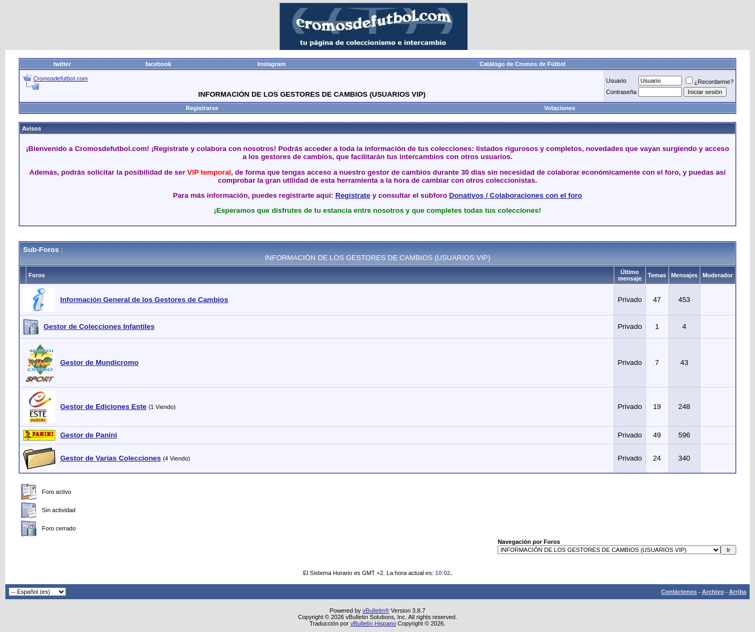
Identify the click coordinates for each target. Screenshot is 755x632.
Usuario (616, 80)
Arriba (737, 591)
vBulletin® (376, 610)
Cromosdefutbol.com (60, 78)
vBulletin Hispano (373, 623)
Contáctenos (679, 591)
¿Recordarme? (710, 81)
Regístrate (352, 195)
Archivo (713, 591)
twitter (62, 64)
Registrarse (202, 108)
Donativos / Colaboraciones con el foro (515, 195)
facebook (158, 64)
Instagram (271, 64)
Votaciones (560, 108)
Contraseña (621, 92)
